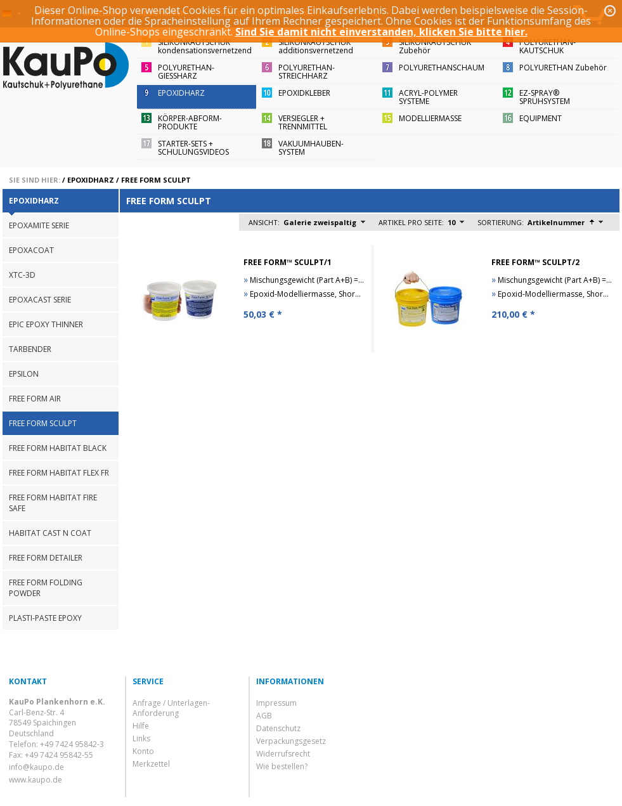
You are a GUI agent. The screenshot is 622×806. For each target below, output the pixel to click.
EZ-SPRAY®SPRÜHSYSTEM (544, 97)
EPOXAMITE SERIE (39, 225)
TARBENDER (30, 349)
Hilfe (141, 725)
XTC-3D (22, 275)
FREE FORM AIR (35, 398)
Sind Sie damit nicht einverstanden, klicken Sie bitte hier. (381, 32)
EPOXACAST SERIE (40, 299)
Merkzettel (151, 763)
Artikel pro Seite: (411, 222)
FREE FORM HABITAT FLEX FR (59, 472)
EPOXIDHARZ (181, 93)
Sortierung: (500, 222)
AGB (264, 715)
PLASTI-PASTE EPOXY (45, 618)
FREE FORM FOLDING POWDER (45, 588)
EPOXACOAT (31, 250)
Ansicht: (264, 222)
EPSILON (24, 373)
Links (141, 738)
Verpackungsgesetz (291, 741)
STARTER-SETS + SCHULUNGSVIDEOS (193, 147)
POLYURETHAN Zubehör (563, 67)
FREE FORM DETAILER (45, 557)
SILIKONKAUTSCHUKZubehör (435, 46)
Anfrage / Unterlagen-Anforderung (171, 708)
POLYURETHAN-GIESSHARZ (186, 71)
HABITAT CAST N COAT (50, 533)
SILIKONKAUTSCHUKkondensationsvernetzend (205, 46)
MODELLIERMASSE (430, 118)
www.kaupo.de (35, 779)
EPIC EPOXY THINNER (46, 324)
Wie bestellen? (282, 766)
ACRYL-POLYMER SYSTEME (428, 97)
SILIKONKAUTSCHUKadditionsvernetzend (315, 46)
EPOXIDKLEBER (304, 93)
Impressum (276, 703)
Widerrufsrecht (283, 753)
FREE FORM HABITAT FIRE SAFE (53, 503)
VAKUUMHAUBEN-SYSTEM (311, 147)
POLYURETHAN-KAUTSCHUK (547, 46)
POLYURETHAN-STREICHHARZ (306, 71)
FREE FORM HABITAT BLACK (58, 448)
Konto (143, 751)
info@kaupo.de (36, 767)
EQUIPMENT (540, 118)
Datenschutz (278, 728)
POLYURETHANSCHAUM (441, 67)
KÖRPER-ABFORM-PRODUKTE (190, 122)
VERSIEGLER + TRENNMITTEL (302, 122)
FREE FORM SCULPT (156, 180)
